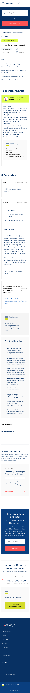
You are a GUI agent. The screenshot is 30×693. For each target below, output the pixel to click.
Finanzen (5, 647)
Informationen (20, 411)
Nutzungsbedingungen (15, 413)
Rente (4, 635)
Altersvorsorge (6, 631)
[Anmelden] (15, 548)
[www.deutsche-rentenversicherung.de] (15, 605)
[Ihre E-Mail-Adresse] (15, 541)
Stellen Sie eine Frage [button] (15, 23)
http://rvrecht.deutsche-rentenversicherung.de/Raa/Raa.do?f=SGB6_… (15, 301)
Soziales (4, 643)
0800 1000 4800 (16, 580)
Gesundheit (5, 639)
